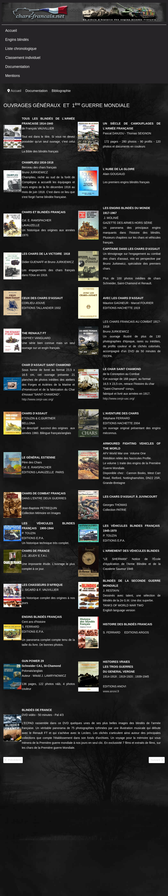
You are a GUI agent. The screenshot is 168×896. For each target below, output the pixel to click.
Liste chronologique (21, 49)
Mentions (12, 76)
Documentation (17, 67)
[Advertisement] (34, 798)
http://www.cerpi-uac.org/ (37, 399)
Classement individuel (22, 58)
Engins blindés (17, 40)
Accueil (11, 31)
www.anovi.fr (111, 691)
